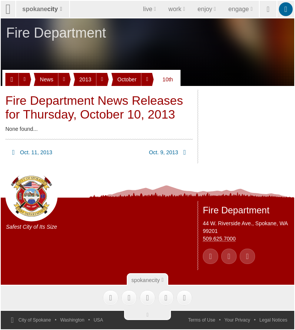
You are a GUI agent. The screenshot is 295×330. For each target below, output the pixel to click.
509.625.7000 (219, 239)
